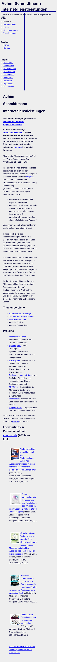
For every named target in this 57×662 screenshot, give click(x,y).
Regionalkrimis (15, 408)
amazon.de (10, 435)
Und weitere (8, 86)
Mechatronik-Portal (17, 337)
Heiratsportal (9, 71)
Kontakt (6, 48)
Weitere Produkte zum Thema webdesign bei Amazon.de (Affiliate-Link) (22, 649)
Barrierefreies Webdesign (20, 313)
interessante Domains (13, 132)
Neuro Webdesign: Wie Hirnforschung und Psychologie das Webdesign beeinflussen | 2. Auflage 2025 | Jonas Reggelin (23, 503)
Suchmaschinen (10, 30)
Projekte (30, 177)
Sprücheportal (9, 68)
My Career (8, 83)
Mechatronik (8, 66)
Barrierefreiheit (9, 24)
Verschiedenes (9, 33)
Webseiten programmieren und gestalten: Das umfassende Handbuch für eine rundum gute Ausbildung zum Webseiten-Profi (23, 584)
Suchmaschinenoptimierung (21, 316)
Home (6, 45)
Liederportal (14, 399)
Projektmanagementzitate (20, 375)
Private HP (8, 63)
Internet (6, 27)
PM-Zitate (7, 80)
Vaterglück (8, 77)
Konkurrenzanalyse (17, 319)
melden (18, 147)
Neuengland (8, 74)
